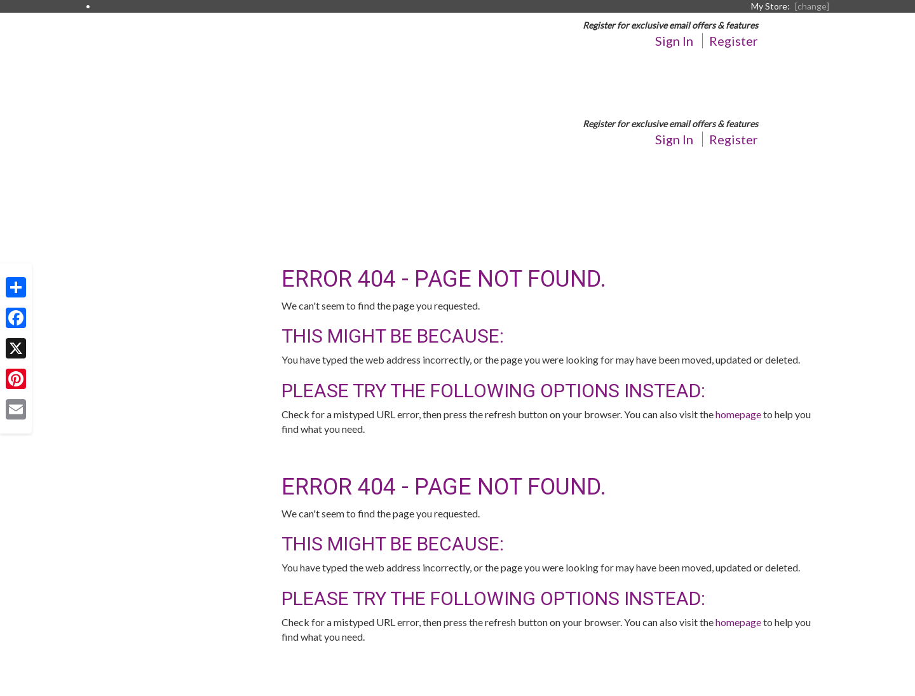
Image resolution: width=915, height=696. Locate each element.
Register (733, 40)
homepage (738, 414)
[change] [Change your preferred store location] (812, 6)
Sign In (674, 40)
